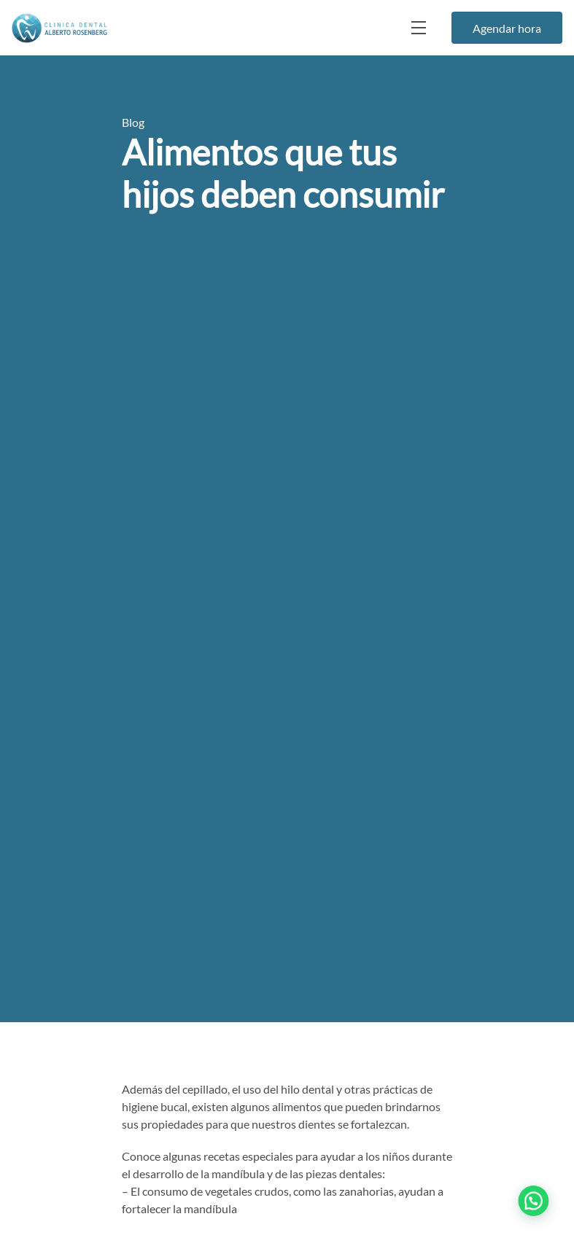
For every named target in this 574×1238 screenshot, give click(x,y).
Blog (133, 122)
